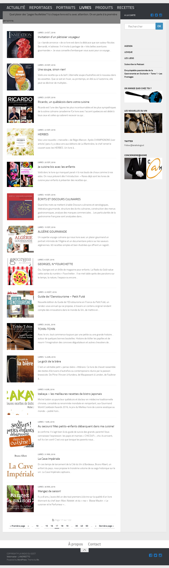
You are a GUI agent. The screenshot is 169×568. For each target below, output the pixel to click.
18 (62, 528)
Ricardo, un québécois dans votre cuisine (63, 102)
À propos (75, 546)
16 (52, 528)
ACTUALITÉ (16, 7)
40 (82, 528)
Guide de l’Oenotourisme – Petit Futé (61, 298)
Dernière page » (106, 528)
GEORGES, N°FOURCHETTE (55, 265)
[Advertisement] (144, 226)
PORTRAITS (68, 7)
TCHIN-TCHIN (46, 330)
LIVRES (88, 7)
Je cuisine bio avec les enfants (56, 167)
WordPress (22, 562)
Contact (94, 546)
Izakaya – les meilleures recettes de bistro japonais (70, 395)
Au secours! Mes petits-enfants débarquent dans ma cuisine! (76, 428)
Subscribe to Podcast (134, 64)
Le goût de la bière (49, 363)
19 (67, 528)
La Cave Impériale (49, 461)
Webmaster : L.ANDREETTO (18, 559)
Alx (37, 562)
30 (76, 528)
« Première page (17, 528)
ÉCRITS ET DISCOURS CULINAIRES (59, 200)
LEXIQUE (128, 52)
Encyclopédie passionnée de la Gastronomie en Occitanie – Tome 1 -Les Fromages (143, 73)
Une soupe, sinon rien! (52, 70)
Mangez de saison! (49, 493)
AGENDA (128, 46)
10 (37, 528)
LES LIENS (129, 58)
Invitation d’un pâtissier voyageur (59, 37)
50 (87, 528)
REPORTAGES (42, 7)
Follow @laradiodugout (134, 145)
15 (46, 528)
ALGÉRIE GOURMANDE (52, 233)
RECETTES (129, 7)
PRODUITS (107, 7)
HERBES (43, 135)
